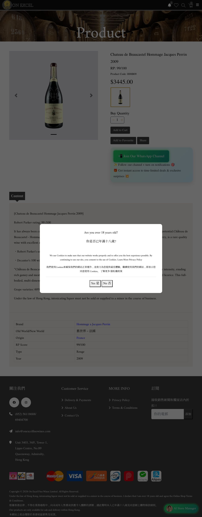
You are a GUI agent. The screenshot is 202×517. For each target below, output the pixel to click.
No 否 (107, 283)
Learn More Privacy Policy (129, 259)
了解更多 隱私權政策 (111, 271)
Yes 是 (95, 283)
